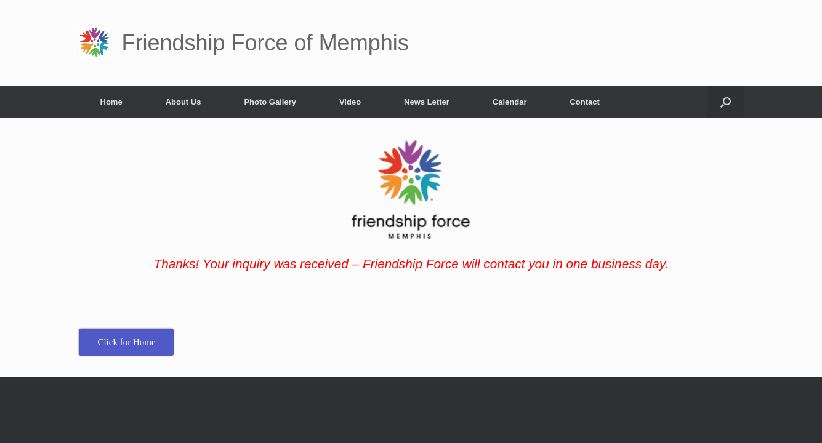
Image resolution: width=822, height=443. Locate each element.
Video (350, 101)
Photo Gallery (270, 101)
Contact (584, 101)
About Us (183, 101)
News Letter (426, 101)
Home (111, 101)
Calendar (510, 101)
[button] (725, 102)
